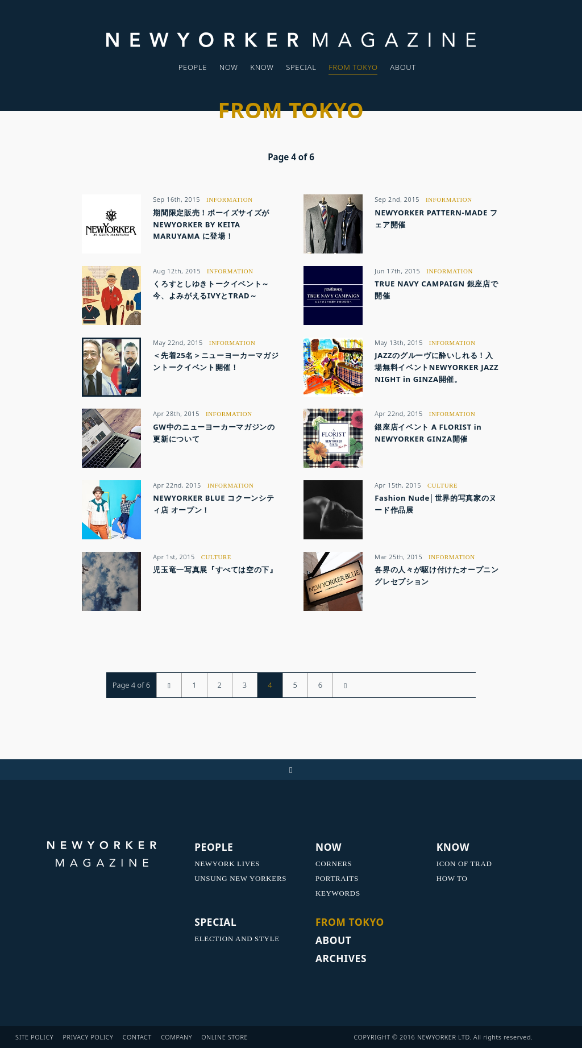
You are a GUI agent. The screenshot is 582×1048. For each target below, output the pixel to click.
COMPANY (176, 1037)
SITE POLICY (34, 1037)
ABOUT (403, 67)
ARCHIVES (341, 958)
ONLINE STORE (224, 1037)
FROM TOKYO (353, 67)
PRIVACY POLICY (88, 1037)
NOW (228, 67)
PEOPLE (192, 67)
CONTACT (137, 1037)
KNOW (261, 67)
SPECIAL (301, 67)
